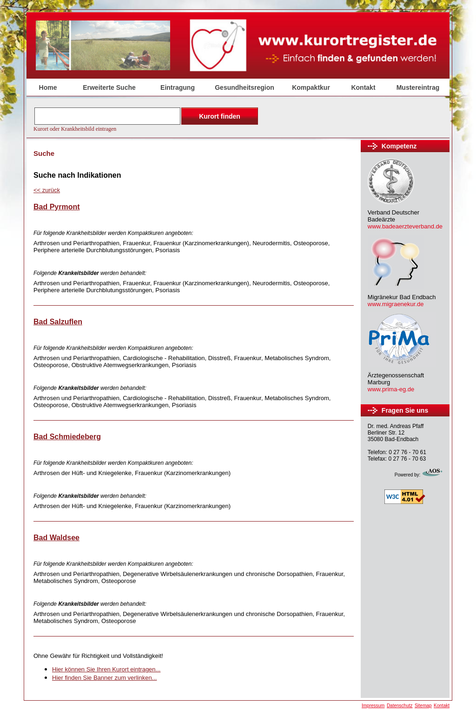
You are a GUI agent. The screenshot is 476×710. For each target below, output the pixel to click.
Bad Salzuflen (57, 322)
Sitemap (423, 705)
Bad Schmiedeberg (67, 437)
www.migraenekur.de (396, 304)
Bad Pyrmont (56, 207)
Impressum (373, 705)
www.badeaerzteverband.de (405, 226)
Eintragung (177, 87)
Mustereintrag (418, 87)
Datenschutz (400, 705)
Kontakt (363, 87)
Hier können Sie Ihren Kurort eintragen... (106, 669)
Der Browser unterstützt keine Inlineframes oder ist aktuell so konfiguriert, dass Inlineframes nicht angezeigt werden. (146, 118)
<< (46, 190)
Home (48, 87)
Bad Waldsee (56, 538)
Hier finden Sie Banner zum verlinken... (104, 677)
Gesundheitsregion (244, 87)
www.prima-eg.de (391, 389)
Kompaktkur (311, 87)
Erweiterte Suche (109, 87)
